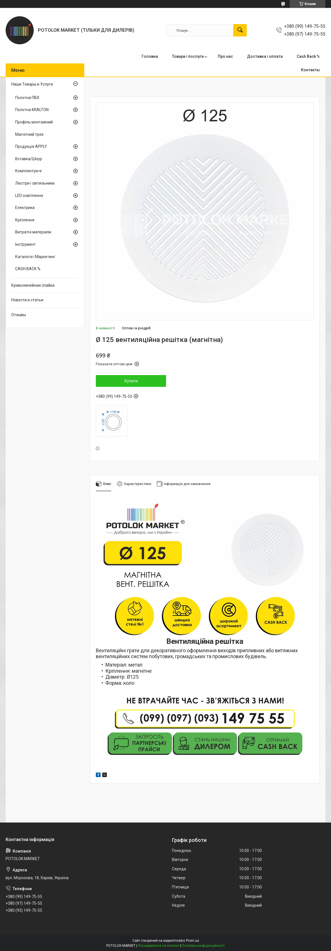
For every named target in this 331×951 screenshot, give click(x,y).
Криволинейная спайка (33, 285)
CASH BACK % (27, 269)
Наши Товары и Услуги (32, 84)
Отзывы (18, 315)
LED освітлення (29, 195)
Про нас (225, 56)
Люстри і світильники (35, 183)
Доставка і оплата (265, 56)
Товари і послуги (188, 56)
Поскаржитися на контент (158, 946)
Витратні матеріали (33, 232)
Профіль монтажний (34, 122)
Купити (131, 381)
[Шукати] (240, 30)
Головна (150, 56)
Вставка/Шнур (28, 159)
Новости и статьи (27, 300)
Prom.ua (192, 941)
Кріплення (24, 220)
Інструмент (25, 244)
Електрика (25, 207)
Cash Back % (308, 56)
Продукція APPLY (31, 146)
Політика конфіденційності (203, 946)
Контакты (310, 70)
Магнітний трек (29, 134)
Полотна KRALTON (32, 109)
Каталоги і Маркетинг (35, 256)
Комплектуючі (28, 171)
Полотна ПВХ (27, 97)
